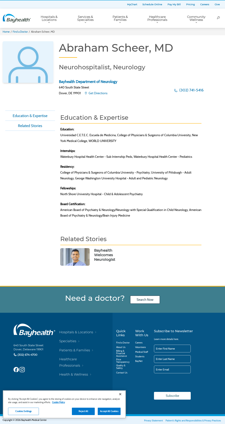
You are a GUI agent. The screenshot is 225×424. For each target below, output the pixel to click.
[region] (64, 404)
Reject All (83, 411)
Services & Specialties (85, 18)
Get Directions (97, 93)
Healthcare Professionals (157, 18)
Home (6, 31)
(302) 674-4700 (27, 354)
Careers (204, 4)
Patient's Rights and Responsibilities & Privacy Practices (193, 420)
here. (176, 339)
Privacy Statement (153, 420)
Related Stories (30, 125)
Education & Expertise (30, 115)
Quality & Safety (120, 366)
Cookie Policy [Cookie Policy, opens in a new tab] (58, 402)
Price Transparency (123, 360)
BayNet (139, 361)
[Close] (120, 394)
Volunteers (140, 347)
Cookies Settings (23, 411)
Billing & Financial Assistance (121, 353)
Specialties (67, 341)
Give (217, 4)
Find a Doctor (20, 31)
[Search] (218, 18)
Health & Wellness (73, 374)
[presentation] (180, 383)
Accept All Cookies (109, 411)
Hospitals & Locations (49, 18)
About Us (121, 347)
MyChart (132, 4)
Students (139, 356)
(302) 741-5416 (191, 90)
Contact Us (121, 372)
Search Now (145, 300)
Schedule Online (152, 4)
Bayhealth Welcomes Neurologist (104, 255)
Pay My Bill (174, 4)
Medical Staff (141, 352)
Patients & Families (120, 18)
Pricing (190, 4)
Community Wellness (196, 18)
